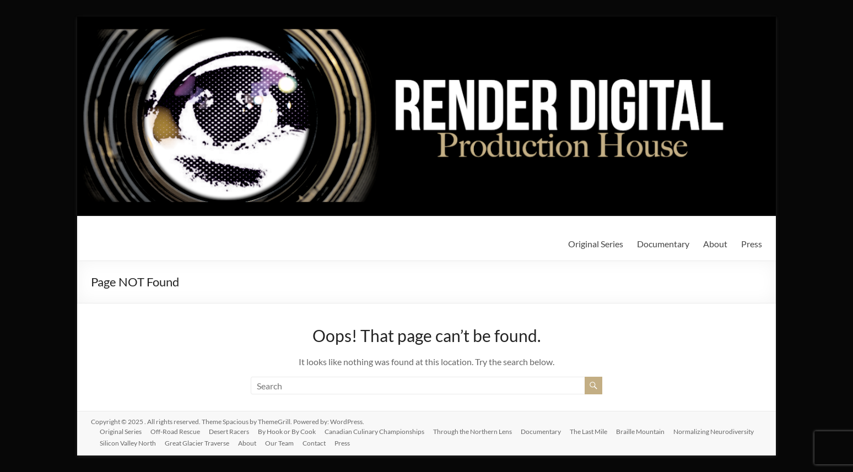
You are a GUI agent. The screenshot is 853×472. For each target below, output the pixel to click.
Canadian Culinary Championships (374, 431)
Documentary (663, 243)
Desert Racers (229, 431)
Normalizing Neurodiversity (713, 431)
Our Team (279, 443)
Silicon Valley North (128, 443)
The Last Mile (588, 431)
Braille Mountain (640, 431)
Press (751, 243)
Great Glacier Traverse (197, 443)
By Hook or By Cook (287, 431)
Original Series (595, 243)
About (715, 243)
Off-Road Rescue (175, 431)
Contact (314, 443)
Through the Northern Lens (472, 431)
